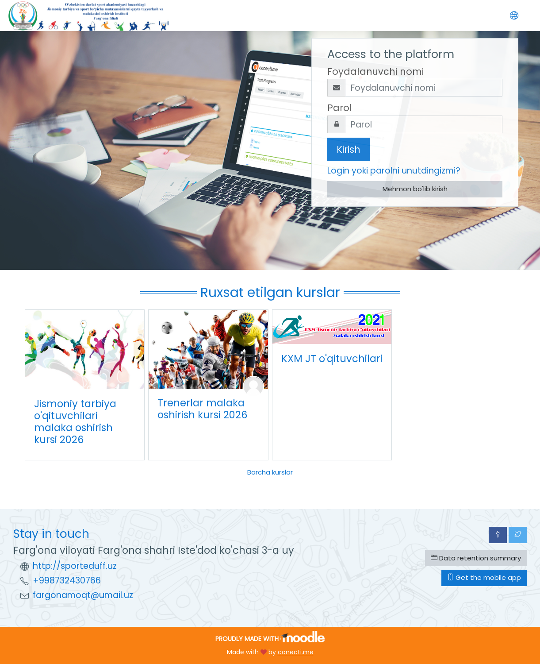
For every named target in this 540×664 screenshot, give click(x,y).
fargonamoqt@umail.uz (83, 595)
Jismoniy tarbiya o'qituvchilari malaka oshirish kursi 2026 (75, 422)
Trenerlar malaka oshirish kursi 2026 (202, 409)
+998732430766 (67, 581)
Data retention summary (476, 558)
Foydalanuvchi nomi (375, 71)
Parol (339, 107)
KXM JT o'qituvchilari (332, 358)
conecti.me (296, 652)
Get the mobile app (484, 577)
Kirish (348, 149)
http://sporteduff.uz (75, 566)
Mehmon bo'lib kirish (415, 188)
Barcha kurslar (270, 472)
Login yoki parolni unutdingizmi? (393, 171)
